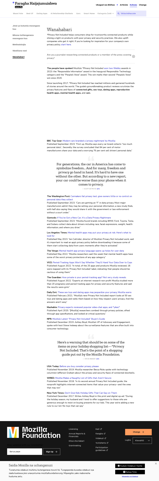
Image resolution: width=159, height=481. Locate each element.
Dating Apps (42, 13)
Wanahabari (18, 57)
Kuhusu (133, 5)
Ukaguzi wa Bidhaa (105, 5)
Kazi (97, 429)
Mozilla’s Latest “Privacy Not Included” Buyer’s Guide (78, 318)
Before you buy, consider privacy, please (79, 366)
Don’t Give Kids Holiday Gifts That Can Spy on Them (91, 392)
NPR (98, 189)
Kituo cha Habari (76, 441)
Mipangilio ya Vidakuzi (130, 476)
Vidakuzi (100, 438)
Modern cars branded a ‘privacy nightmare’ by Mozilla (89, 140)
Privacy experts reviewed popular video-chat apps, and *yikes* (89, 307)
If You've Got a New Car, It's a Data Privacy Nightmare (84, 217)
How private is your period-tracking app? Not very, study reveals (94, 277)
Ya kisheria (101, 443)
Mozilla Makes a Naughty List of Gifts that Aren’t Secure (83, 378)
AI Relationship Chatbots (62, 13)
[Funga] (156, 463)
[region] (79, 471)
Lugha (128, 440)
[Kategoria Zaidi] (107, 13)
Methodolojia (19, 44)
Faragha (99, 434)
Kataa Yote (131, 472)
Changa (142, 5)
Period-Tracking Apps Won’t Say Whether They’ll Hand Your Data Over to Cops (92, 262)
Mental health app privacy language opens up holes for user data (91, 250)
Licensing (73, 429)
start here (66, 44)
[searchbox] (133, 13)
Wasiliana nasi (20, 50)
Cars (78, 13)
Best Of (29, 13)
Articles (124, 5)
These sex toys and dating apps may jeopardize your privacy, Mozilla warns (94, 292)
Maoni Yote (18, 13)
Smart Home (89, 13)
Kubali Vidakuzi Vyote (131, 465)
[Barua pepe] (24, 451)
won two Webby (112, 68)
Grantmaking (75, 445)
